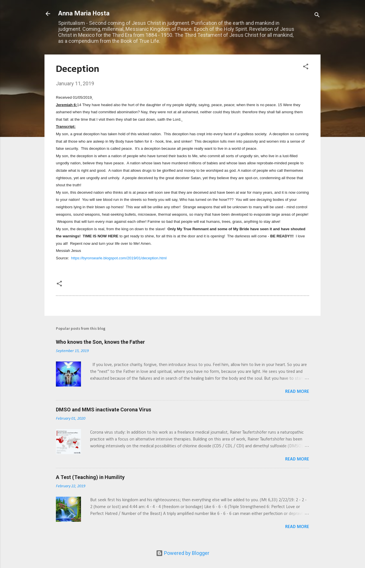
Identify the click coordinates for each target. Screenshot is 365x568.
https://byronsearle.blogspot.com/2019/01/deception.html (119, 258)
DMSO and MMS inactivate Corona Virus (103, 410)
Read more (297, 391)
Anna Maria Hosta (84, 13)
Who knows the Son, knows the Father (100, 342)
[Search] (317, 15)
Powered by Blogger (182, 553)
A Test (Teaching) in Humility (90, 477)
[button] (305, 67)
